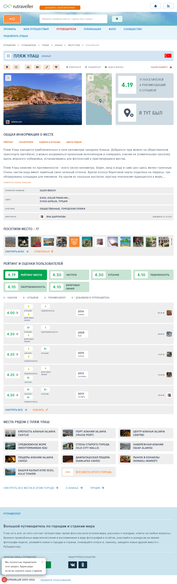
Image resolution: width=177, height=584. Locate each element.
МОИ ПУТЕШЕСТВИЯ (36, 29)
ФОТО (112, 29)
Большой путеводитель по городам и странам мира (49, 526)
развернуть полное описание (17, 182)
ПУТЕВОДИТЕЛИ (66, 29)
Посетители (26, 142)
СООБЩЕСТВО (133, 29)
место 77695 (74, 45)
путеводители (28, 45)
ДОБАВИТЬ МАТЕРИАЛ (60, 7)
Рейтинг (8, 142)
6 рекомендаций (152, 85)
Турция (45, 45)
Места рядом (74, 142)
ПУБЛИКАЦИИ (92, 29)
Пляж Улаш (26, 56)
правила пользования (55, 579)
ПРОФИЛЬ (9, 29)
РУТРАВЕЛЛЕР (12, 513)
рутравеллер (9, 45)
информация (92, 45)
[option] (42, 99)
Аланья (58, 45)
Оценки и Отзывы (49, 142)
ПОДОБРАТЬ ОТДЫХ (15, 36)
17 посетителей (151, 79)
